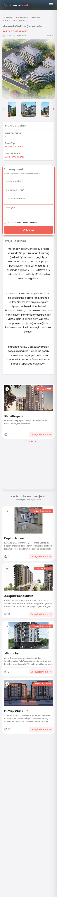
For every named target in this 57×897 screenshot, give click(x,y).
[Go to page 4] (32, 441)
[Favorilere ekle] (7, 389)
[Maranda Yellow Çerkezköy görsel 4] (8, 109)
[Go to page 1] (22, 441)
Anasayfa (7, 17)
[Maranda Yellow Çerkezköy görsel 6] (48, 109)
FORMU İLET (28, 230)
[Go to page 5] (35, 441)
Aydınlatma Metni (14, 222)
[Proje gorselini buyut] (28, 69)
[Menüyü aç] (51, 4)
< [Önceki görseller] (3, 109)
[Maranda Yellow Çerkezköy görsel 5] (28, 109)
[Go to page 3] (28, 441)
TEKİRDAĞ (35, 17)
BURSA (40, 389)
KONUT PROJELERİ (21, 17)
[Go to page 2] (25, 441)
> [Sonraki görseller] (53, 109)
